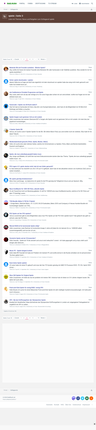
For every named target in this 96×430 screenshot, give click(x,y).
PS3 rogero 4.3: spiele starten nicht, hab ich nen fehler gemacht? (31, 166)
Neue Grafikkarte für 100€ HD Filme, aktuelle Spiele (26, 189)
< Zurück (16, 59)
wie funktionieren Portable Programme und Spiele (26, 92)
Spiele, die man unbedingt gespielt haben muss (25, 154)
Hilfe (62, 405)
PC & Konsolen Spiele (43, 160)
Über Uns (68, 405)
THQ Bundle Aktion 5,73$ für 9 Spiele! (22, 201)
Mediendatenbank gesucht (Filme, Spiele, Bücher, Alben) (28, 142)
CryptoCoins (40, 3)
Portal (22, 3)
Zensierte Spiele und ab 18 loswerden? (22, 238)
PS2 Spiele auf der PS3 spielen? (20, 213)
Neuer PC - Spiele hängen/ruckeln (20, 251)
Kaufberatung (44, 195)
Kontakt (56, 405)
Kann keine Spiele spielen (18, 263)
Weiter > (43, 59)
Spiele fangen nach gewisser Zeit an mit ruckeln (25, 117)
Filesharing (39, 86)
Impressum (86, 405)
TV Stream (52, 3)
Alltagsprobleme (45, 244)
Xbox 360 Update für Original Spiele (21, 275)
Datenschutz (77, 405)
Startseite (49, 405)
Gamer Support (44, 269)
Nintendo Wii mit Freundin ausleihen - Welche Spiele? (27, 68)
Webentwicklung (43, 148)
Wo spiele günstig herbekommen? (20, 179)
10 (38, 59)
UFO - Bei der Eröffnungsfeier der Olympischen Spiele (27, 300)
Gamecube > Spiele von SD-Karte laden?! (23, 105)
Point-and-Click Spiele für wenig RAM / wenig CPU (26, 288)
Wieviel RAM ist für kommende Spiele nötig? (24, 226)
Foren (30, 3)
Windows (38, 99)
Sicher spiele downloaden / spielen (21, 80)
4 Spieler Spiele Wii (15, 129)
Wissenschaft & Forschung (44, 306)
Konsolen (40, 74)
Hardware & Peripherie (41, 123)
